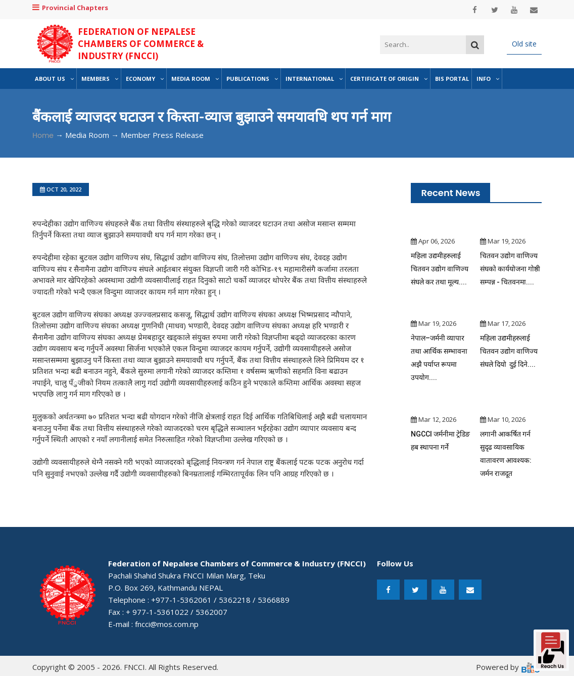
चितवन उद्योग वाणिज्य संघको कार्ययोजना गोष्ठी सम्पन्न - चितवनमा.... (510, 269)
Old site (524, 44)
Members (99, 78)
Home (43, 135)
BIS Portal (452, 78)
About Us (54, 78)
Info (487, 78)
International (314, 78)
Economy (145, 78)
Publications (252, 78)
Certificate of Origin (388, 78)
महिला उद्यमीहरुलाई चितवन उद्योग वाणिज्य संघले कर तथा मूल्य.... (439, 269)
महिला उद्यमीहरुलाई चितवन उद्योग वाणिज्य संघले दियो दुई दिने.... (509, 351)
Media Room (195, 78)
